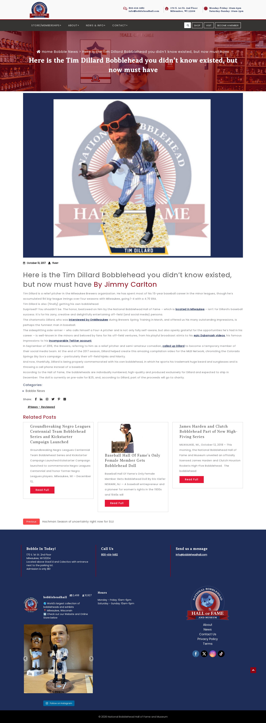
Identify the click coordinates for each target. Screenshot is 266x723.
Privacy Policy (207, 639)
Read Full (42, 490)
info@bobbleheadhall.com (144, 11)
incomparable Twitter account (70, 340)
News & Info (95, 25)
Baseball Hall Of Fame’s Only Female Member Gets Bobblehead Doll (132, 460)
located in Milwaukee (190, 309)
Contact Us (207, 634)
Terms (208, 644)
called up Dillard (174, 346)
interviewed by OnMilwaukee (88, 319)
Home (45, 51)
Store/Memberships (45, 25)
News (208, 629)
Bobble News (66, 51)
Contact (119, 25)
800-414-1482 (136, 8)
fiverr (55, 263)
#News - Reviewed (41, 407)
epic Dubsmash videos (209, 335)
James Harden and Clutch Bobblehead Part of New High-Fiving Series (208, 431)
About (73, 25)
